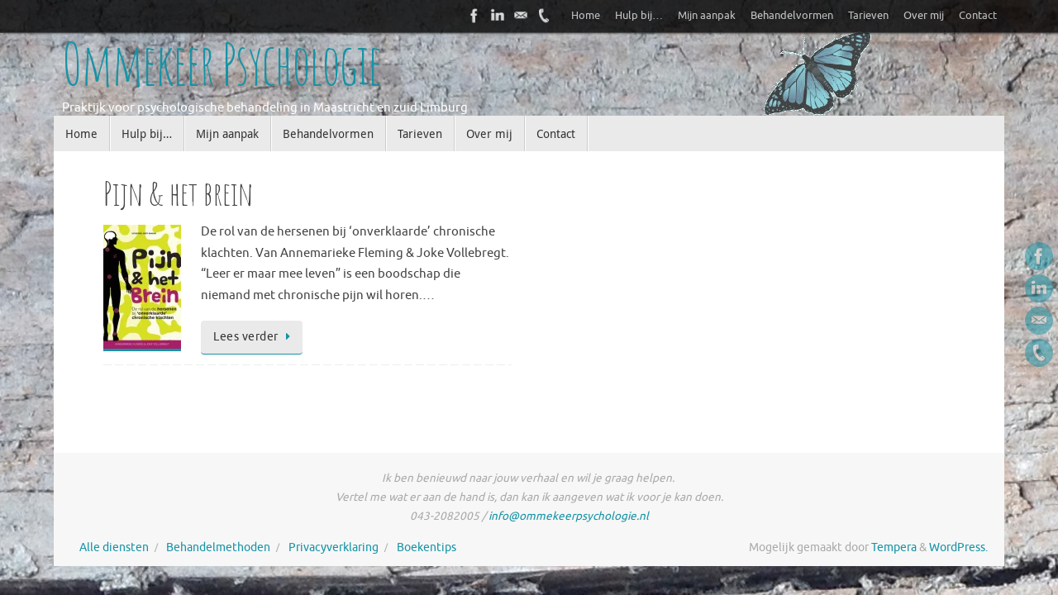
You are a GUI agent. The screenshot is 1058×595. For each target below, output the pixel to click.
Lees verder (254, 337)
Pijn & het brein (178, 193)
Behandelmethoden (218, 547)
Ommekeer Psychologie (221, 64)
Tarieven (868, 15)
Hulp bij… (639, 15)
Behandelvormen (792, 15)
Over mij (923, 15)
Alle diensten (114, 547)
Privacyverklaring (333, 547)
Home (585, 15)
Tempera (894, 547)
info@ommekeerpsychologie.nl (568, 516)
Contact (978, 15)
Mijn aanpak (707, 15)
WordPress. (958, 547)
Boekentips (426, 547)
